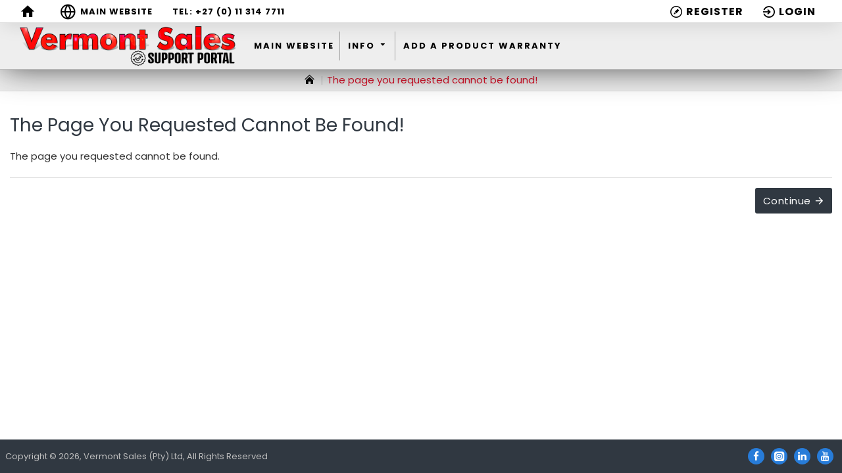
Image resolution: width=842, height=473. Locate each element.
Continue (787, 201)
